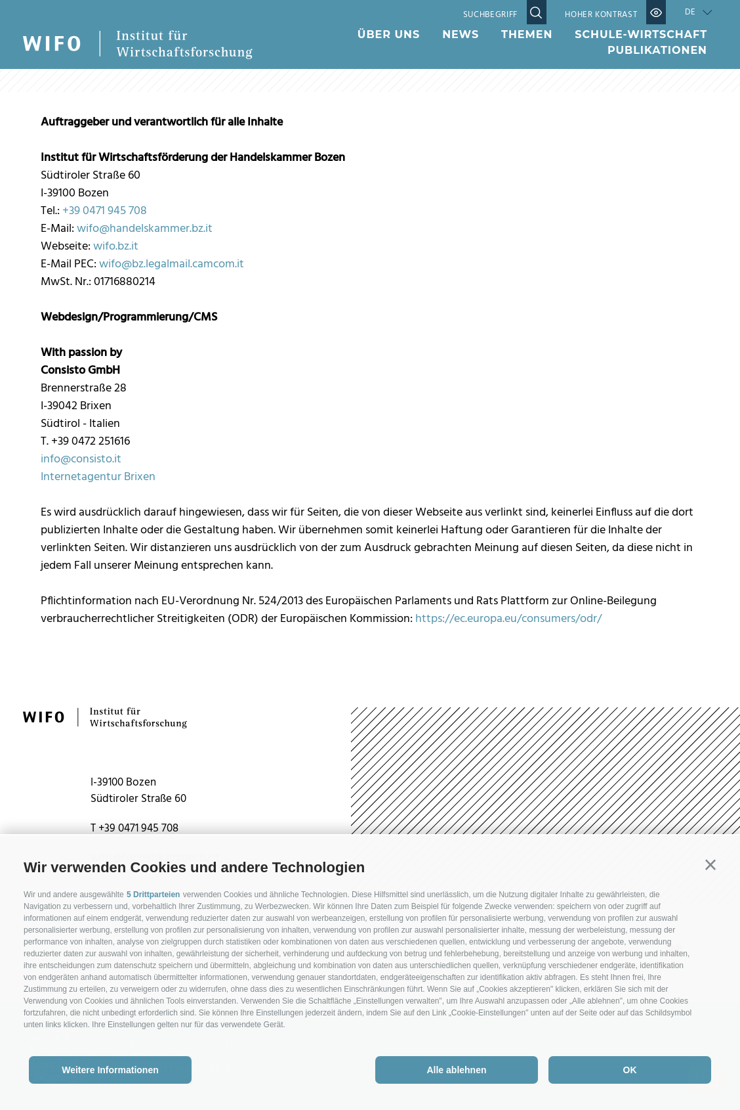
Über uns (389, 34)
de (690, 12)
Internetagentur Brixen (98, 477)
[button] (710, 865)
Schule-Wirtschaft (641, 34)
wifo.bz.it (115, 246)
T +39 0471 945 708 (134, 828)
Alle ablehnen (456, 1070)
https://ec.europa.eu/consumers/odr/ (508, 619)
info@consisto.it (81, 459)
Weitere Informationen (110, 1070)
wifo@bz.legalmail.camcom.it (171, 264)
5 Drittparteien (153, 894)
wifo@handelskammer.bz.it (145, 228)
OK (630, 1070)
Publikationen (657, 50)
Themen (526, 34)
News (460, 34)
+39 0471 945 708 (104, 211)
